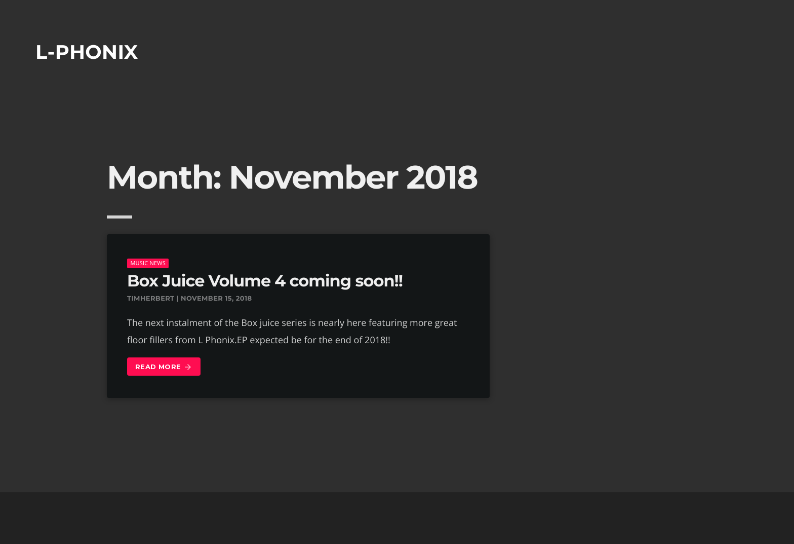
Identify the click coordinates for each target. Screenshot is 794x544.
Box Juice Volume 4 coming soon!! (265, 281)
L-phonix (86, 52)
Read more (163, 367)
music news (148, 263)
